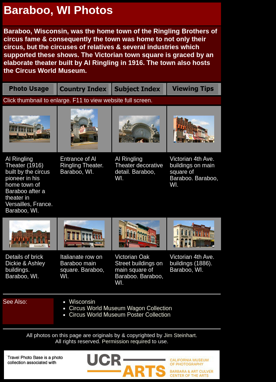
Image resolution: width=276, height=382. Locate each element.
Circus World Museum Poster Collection (119, 315)
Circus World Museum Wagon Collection (120, 308)
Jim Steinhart (180, 335)
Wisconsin (82, 302)
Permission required (126, 341)
